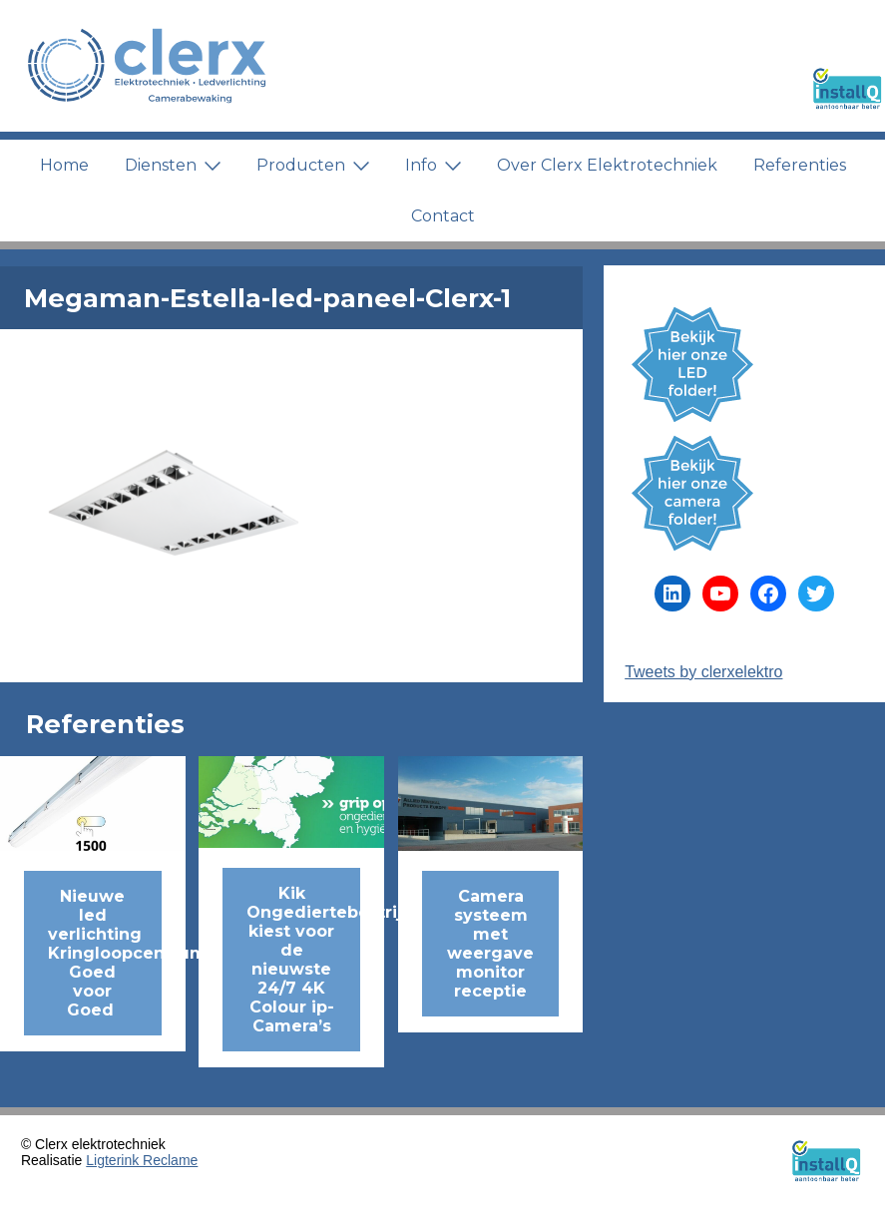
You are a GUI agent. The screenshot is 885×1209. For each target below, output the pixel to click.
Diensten (173, 165)
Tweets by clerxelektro (703, 671)
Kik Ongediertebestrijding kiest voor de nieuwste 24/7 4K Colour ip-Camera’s (303, 959)
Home (64, 165)
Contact (443, 215)
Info (433, 165)
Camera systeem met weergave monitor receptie (490, 944)
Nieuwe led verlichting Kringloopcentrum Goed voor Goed (105, 953)
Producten (312, 165)
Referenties (799, 165)
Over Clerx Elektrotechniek (607, 165)
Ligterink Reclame (142, 1160)
